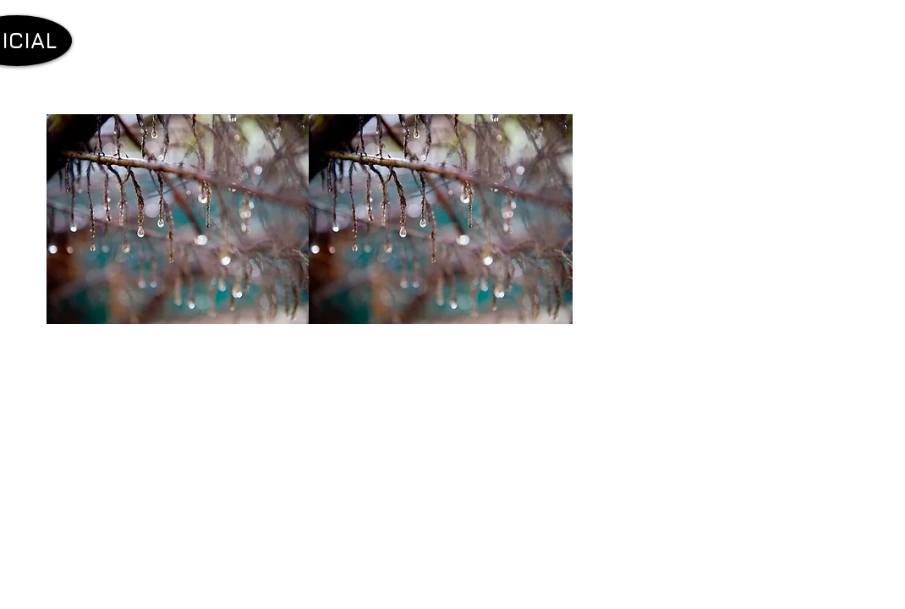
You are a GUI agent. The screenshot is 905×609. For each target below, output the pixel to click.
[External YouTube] (186, 498)
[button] (178, 219)
